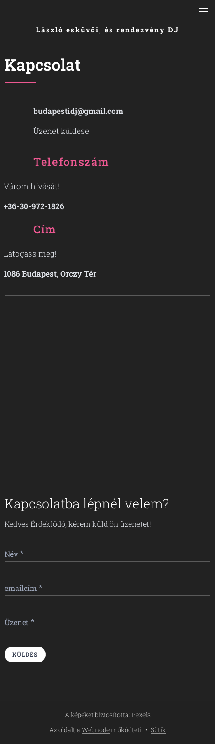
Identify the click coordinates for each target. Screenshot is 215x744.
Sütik (158, 729)
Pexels (141, 714)
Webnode (96, 729)
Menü (203, 11)
